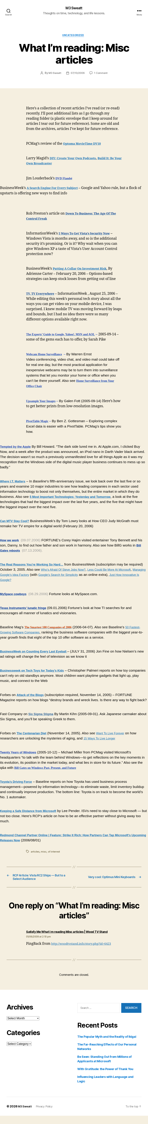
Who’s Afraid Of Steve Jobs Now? (82, 571)
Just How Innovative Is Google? (35, 581)
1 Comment (102, 74)
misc (44, 852)
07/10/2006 (77, 74)
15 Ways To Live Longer (101, 740)
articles (35, 852)
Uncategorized (74, 36)
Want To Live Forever (117, 734)
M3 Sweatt (74, 8)
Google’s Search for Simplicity (98, 576)
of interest (54, 852)
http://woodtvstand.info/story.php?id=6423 (86, 952)
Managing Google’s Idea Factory (41, 576)
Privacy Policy (46, 1114)
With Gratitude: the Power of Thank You (105, 1077)
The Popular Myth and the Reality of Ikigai (106, 1045)
